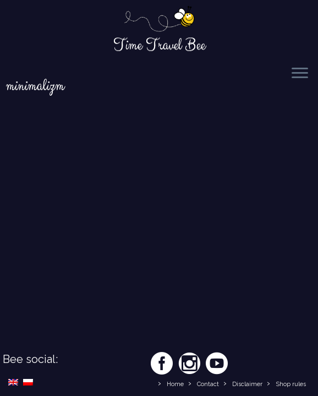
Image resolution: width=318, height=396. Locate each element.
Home (175, 384)
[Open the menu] (300, 73)
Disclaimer (247, 384)
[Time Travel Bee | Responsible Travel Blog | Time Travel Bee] (159, 20)
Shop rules (291, 384)
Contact (208, 384)
